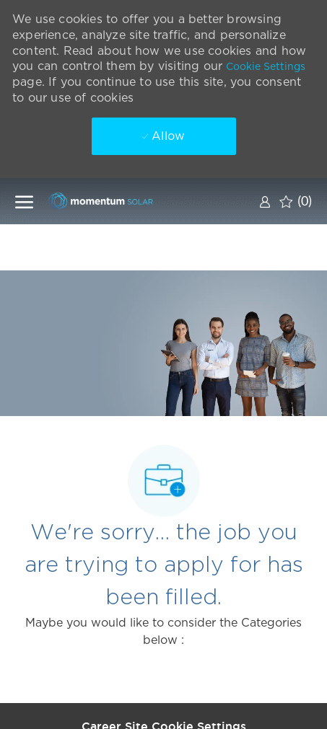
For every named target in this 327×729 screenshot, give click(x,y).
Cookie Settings (265, 66)
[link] (265, 201)
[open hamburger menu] (24, 201)
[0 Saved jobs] (295, 201)
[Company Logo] (120, 201)
